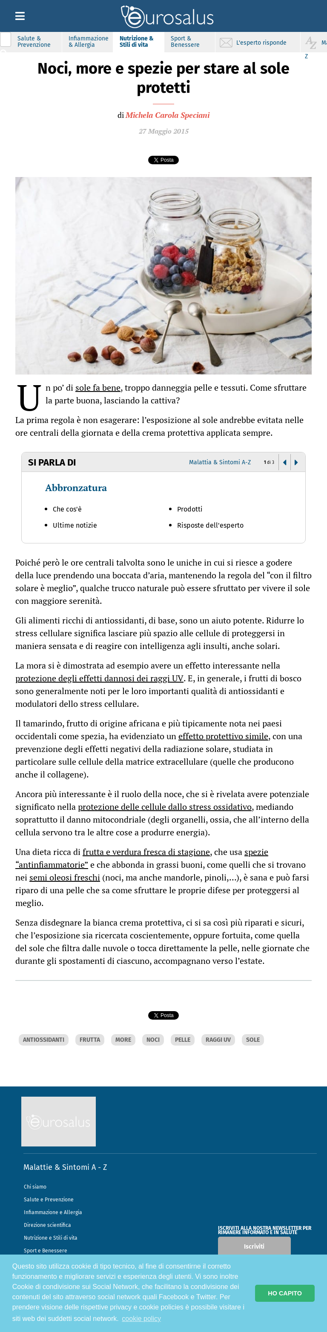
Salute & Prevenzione (34, 42)
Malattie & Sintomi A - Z (65, 1167)
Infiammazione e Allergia (53, 1212)
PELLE (182, 1039)
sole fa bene (97, 387)
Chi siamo (35, 1187)
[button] (284, 462)
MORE (123, 1039)
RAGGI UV (218, 1039)
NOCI (153, 1039)
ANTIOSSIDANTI (43, 1039)
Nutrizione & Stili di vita (137, 42)
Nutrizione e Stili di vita (50, 1238)
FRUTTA (90, 1039)
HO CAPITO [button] (285, 1293)
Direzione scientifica (47, 1225)
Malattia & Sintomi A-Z (220, 462)
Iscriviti (254, 1246)
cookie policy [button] (141, 1318)
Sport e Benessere (45, 1251)
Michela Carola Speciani (167, 115)
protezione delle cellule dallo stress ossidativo (165, 806)
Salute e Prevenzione (49, 1200)
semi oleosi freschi (64, 877)
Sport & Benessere (185, 42)
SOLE (253, 1039)
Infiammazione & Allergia (89, 42)
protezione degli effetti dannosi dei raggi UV (99, 678)
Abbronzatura (76, 487)
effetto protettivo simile (223, 736)
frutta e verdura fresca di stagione (146, 852)
